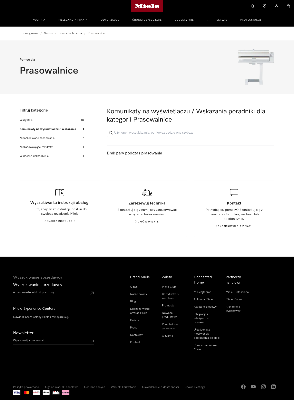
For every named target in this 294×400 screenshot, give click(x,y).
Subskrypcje (184, 20)
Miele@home (202, 292)
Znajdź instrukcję (60, 221)
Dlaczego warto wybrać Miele (140, 310)
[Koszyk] (288, 6)
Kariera (134, 320)
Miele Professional (237, 292)
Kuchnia (39, 20)
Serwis (221, 20)
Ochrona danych (94, 387)
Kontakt (135, 342)
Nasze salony (138, 294)
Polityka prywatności (26, 387)
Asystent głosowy (205, 306)
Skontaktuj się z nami (234, 226)
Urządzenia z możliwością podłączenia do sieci (206, 333)
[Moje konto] (276, 6)
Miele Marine (234, 299)
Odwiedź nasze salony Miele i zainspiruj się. (41, 317)
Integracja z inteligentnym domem (202, 318)
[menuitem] (41, 19)
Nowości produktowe (169, 315)
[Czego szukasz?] (252, 6)
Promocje (168, 305)
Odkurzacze (110, 20)
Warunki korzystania (123, 387)
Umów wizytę (147, 222)
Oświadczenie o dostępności (160, 387)
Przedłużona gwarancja (170, 326)
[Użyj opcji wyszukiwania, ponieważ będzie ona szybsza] (190, 133)
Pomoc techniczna (70, 33)
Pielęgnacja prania (73, 20)
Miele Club (169, 286)
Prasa (133, 327)
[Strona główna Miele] (147, 6)
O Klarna (167, 335)
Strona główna (29, 33)
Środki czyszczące (147, 20)
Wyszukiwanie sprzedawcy (37, 285)
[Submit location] (92, 293)
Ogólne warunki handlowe (61, 387)
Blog (133, 301)
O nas (134, 286)
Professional (251, 20)
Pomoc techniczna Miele (205, 347)
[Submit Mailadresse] (92, 341)
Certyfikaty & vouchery (170, 296)
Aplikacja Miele (203, 299)
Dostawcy (136, 335)
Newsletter (23, 333)
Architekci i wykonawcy (233, 308)
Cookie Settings (195, 387)
